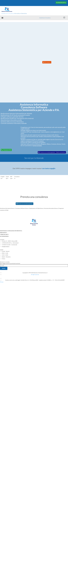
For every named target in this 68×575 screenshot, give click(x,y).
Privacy (1, 282)
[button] (2, 17)
